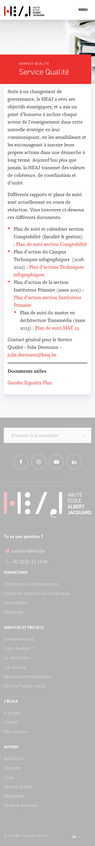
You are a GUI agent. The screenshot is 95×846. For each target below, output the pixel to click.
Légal (9, 777)
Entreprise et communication (31, 584)
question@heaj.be (24, 551)
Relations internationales (27, 677)
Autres (11, 747)
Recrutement (16, 732)
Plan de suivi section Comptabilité (51, 244)
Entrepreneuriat (19, 639)
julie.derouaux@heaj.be (32, 354)
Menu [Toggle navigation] (83, 9)
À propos (12, 713)
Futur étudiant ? (19, 648)
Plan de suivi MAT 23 (57, 327)
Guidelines (13, 758)
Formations (16, 572)
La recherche (16, 658)
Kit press (12, 768)
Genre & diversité (20, 805)
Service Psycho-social (24, 686)
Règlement (14, 796)
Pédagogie (13, 612)
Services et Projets (24, 627)
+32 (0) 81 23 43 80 (26, 562)
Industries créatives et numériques (37, 593)
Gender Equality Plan (30, 382)
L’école (11, 701)
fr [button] (74, 837)
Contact (11, 722)
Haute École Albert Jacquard (47, 12)
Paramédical (16, 603)
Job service (15, 667)
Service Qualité (18, 787)
